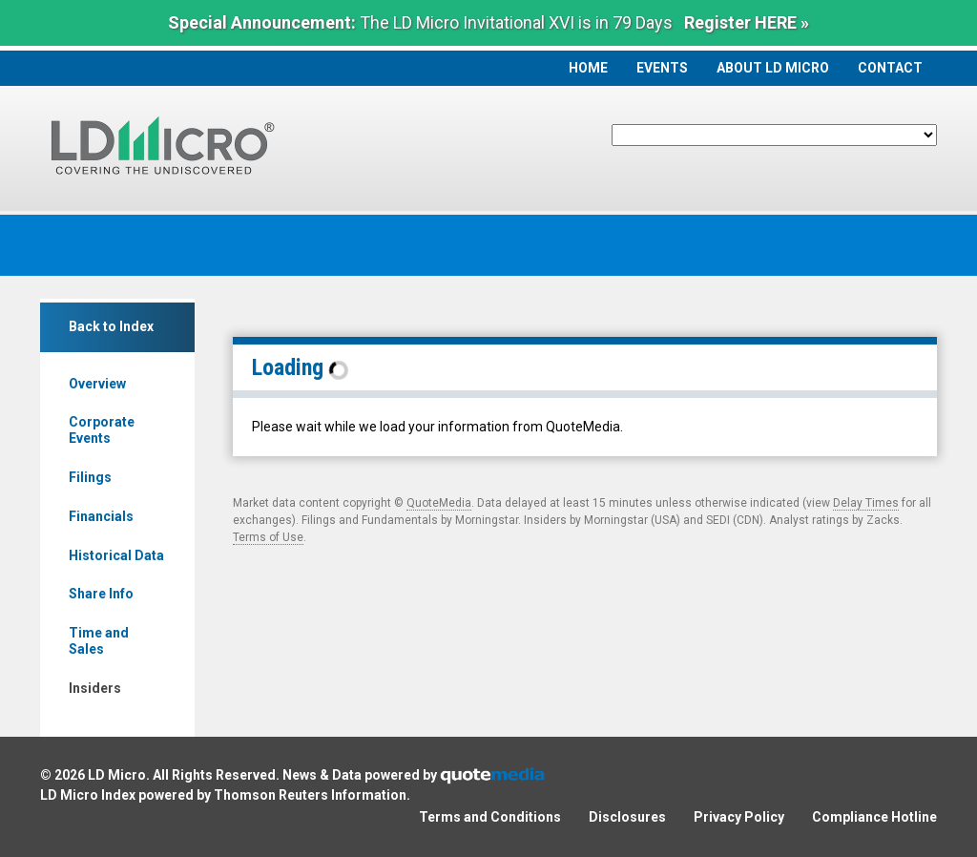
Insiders (95, 688)
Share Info (101, 593)
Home (588, 67)
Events (662, 67)
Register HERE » (746, 22)
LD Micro (117, 775)
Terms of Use (268, 537)
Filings (90, 477)
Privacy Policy (739, 817)
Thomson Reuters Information (310, 795)
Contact (890, 67)
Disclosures (627, 817)
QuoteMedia (438, 503)
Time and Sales (99, 641)
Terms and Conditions (490, 817)
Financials (101, 516)
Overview (97, 383)
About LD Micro (773, 67)
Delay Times (866, 503)
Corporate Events (102, 430)
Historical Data (116, 555)
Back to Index (111, 326)
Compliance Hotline (874, 817)
